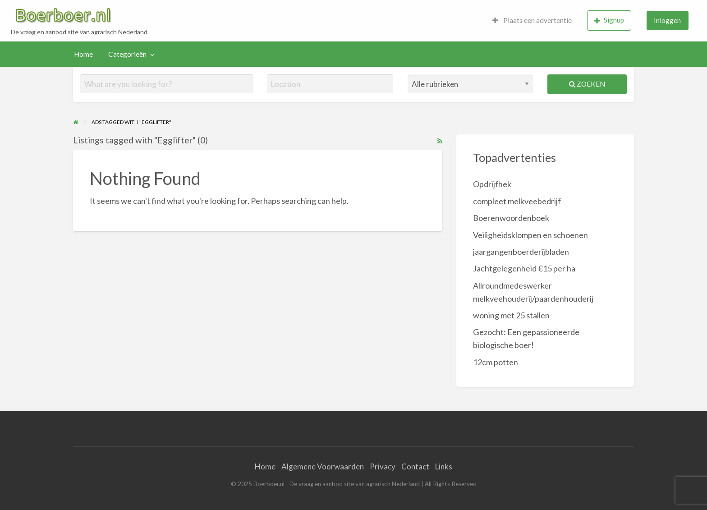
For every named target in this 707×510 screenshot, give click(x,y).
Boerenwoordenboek (511, 218)
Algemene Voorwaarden (322, 466)
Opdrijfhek (492, 184)
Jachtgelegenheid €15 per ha (524, 268)
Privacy (382, 466)
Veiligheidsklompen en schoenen (530, 235)
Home (83, 54)
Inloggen (667, 20)
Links (443, 466)
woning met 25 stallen (511, 315)
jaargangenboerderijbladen (521, 252)
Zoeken (587, 84)
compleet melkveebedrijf (517, 201)
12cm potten (495, 362)
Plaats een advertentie (532, 20)
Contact (415, 466)
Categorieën (127, 54)
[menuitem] (532, 20)
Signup (609, 20)
